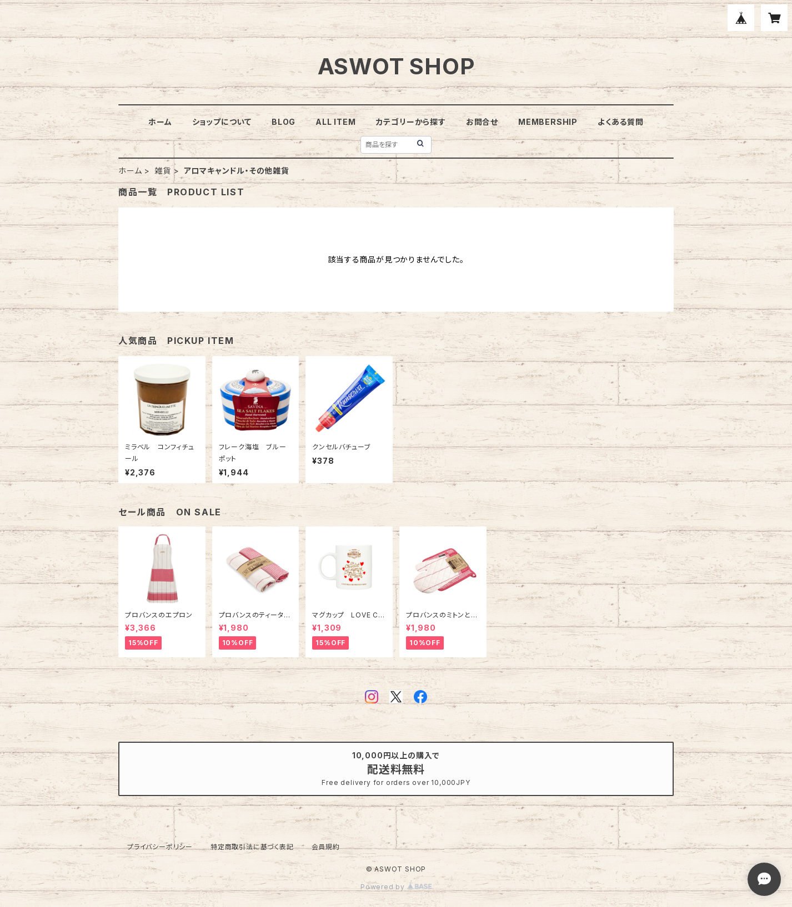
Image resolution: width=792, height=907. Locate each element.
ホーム (160, 121)
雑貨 (162, 170)
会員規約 (326, 847)
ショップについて (222, 121)
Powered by (396, 887)
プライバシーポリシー (160, 847)
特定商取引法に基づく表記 (252, 847)
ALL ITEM (335, 121)
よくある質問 (621, 121)
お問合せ (482, 121)
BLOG (283, 121)
